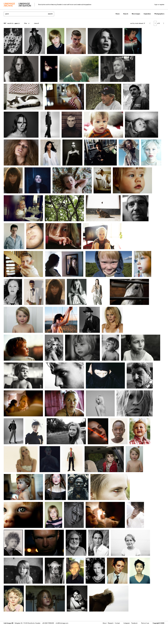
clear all (36, 23)
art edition (25, 5)
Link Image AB (8, 623)
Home (118, 14)
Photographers (159, 14)
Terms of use (145, 623)
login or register (159, 4)
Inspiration (147, 14)
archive (9, 5)
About (105, 623)
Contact (117, 623)
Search (125, 14)
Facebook (134, 623)
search (50, 14)
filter (25, 23)
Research (111, 623)
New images (136, 14)
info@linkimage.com (62, 623)
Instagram (127, 623)
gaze (16, 23)
